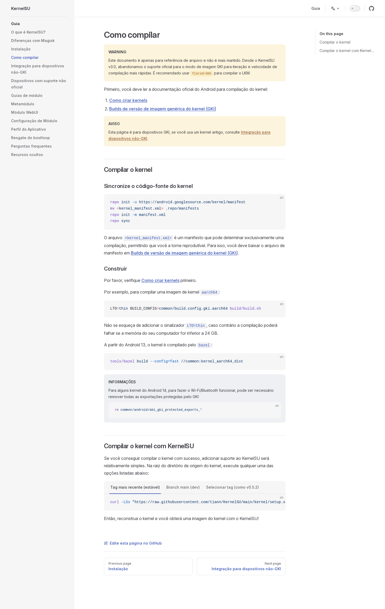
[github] (371, 8)
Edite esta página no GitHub (133, 543)
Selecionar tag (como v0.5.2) (232, 487)
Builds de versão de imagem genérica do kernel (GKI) (162, 108)
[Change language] (335, 8)
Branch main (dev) (183, 487)
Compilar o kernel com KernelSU (347, 50)
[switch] (355, 8)
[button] (38, 24)
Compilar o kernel (335, 42)
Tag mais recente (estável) (135, 487)
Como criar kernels (128, 100)
